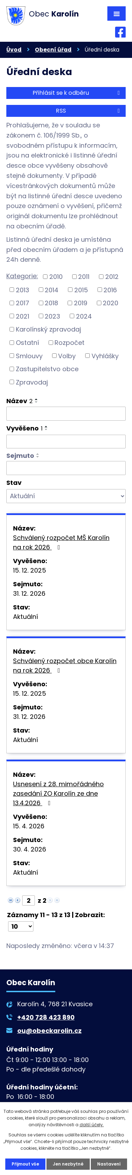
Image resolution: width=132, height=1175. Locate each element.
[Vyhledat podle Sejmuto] (66, 468)
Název (19, 400)
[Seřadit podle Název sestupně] (36, 402)
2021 (22, 316)
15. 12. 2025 (29, 570)
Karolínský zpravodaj (48, 329)
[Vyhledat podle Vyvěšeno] (66, 442)
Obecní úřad (53, 49)
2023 (52, 316)
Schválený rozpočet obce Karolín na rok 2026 (65, 665)
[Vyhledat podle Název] (66, 414)
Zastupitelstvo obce (47, 369)
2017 (22, 303)
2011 (83, 276)
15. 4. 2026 (28, 826)
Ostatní (27, 342)
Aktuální (25, 616)
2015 (81, 289)
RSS (89, 111)
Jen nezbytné (68, 1164)
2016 (110, 289)
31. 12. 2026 (29, 593)
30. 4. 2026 (29, 849)
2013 (22, 289)
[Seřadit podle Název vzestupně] (36, 399)
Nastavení (109, 1164)
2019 (80, 303)
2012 (112, 276)
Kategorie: (22, 276)
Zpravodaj (32, 382)
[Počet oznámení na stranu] (20, 926)
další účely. (92, 1125)
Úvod (13, 49)
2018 (51, 303)
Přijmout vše (25, 1164)
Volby (67, 355)
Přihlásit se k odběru (77, 93)
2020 (110, 303)
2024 (84, 316)
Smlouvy (29, 355)
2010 (56, 276)
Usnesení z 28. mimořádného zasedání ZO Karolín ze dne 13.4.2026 (58, 793)
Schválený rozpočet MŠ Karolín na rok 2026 (61, 542)
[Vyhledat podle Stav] (66, 496)
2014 (51, 289)
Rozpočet (69, 342)
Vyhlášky (105, 355)
